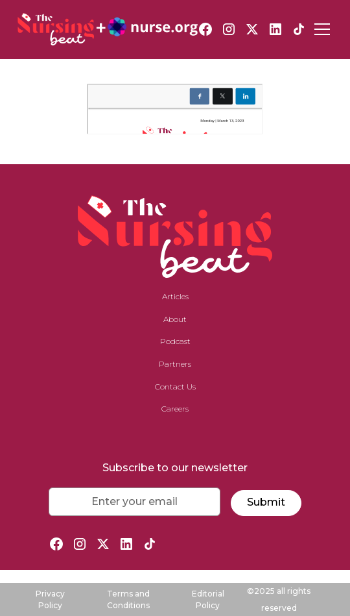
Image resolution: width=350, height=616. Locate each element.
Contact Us (175, 386)
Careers (175, 408)
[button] (319, 29)
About (175, 319)
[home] (108, 29)
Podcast (175, 341)
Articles (175, 296)
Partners (175, 364)
